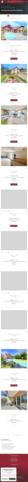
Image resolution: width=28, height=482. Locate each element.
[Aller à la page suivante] (22, 434)
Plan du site (10, 477)
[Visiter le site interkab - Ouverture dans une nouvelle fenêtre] (13, 473)
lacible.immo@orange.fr (14, 459)
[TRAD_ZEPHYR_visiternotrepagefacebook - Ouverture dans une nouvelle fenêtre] (8, 1)
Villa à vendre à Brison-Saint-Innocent (8, 446)
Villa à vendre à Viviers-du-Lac (7, 449)
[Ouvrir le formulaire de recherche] (20, 1)
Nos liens (22, 477)
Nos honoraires (6, 477)
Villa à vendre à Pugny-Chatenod (8, 447)
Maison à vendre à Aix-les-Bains (7, 443)
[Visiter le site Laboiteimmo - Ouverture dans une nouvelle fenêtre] (14, 479)
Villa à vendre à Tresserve (6, 445)
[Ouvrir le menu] (26, 1)
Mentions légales (15, 477)
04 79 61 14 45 (14, 457)
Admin (19, 477)
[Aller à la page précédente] (6, 434)
